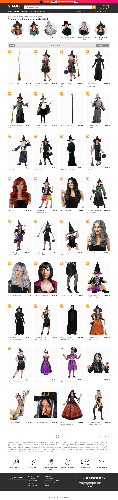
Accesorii (25, 12)
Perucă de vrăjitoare (92, 253)
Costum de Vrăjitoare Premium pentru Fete (92, 338)
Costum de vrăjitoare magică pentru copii (92, 296)
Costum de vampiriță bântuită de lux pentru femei (67, 424)
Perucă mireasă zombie (14, 295)
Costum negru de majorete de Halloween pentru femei (94, 423)
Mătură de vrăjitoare (14, 83)
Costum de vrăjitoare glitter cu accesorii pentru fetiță (68, 84)
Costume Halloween (24, 16)
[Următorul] (62, 436)
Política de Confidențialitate (51, 482)
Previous (8, 30)
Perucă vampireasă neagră (41, 295)
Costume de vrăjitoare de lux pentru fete (15, 126)
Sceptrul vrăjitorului (66, 125)
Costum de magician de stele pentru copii (40, 126)
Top (78, 12)
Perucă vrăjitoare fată (93, 380)
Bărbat (51, 37)
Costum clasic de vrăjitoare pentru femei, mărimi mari (15, 381)
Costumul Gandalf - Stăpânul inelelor (92, 126)
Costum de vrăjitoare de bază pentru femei (41, 253)
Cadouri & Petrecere (38, 12)
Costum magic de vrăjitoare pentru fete (40, 211)
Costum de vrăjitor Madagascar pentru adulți (68, 338)
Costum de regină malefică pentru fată (41, 381)
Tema (9, 12)
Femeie (34, 37)
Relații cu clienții (17, 478)
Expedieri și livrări (32, 480)
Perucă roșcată (12, 210)
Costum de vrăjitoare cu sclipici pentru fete (41, 84)
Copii (17, 37)
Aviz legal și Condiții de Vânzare (52, 480)
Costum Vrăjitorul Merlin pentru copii (15, 168)
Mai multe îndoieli (32, 485)
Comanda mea (31, 478)
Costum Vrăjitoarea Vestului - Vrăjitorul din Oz (15, 338)
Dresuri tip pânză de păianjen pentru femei (67, 296)
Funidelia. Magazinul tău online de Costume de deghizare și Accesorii (14, 7)
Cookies (46, 483)
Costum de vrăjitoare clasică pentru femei (40, 338)
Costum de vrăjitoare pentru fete (40, 168)
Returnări (30, 483)
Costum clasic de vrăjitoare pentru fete (94, 168)
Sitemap (47, 485)
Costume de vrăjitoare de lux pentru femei (94, 211)
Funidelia (10, 16)
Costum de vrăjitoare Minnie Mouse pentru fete (68, 381)
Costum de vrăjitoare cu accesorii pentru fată (15, 253)
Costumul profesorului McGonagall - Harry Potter (68, 168)
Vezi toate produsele (104, 436)
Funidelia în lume (49, 478)
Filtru (11, 45)
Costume (16, 12)
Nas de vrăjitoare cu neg (41, 422)
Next (110, 30)
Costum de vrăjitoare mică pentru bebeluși (68, 253)
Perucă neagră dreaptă (67, 210)
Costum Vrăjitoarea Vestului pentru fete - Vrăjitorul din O (92, 84)
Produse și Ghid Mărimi (33, 482)
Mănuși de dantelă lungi (15, 422)
